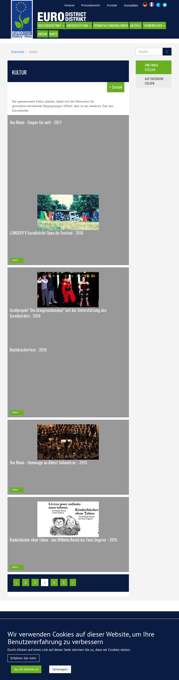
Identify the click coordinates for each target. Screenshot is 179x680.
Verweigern (60, 675)
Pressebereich (90, 5)
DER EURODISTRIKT (51, 25)
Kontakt (112, 5)
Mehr (15, 260)
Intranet (69, 5)
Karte (53, 33)
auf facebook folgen (154, 80)
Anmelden (131, 5)
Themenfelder (154, 25)
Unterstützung (79, 25)
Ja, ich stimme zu (26, 675)
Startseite (17, 52)
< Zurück (115, 87)
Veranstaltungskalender (111, 25)
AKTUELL (135, 25)
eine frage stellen (151, 67)
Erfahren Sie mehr (23, 663)
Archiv (42, 33)
